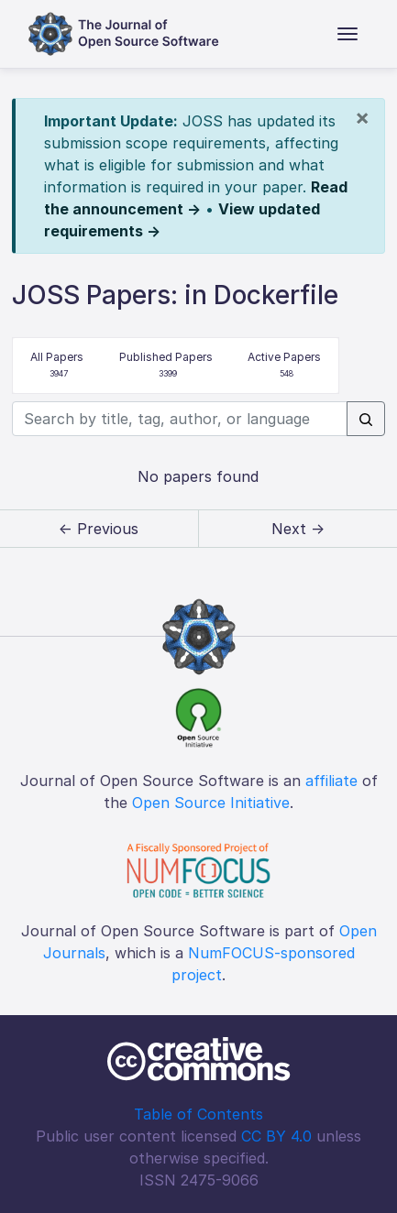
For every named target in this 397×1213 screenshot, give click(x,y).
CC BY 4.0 (276, 1136)
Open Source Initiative (211, 802)
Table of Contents (198, 1114)
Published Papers (166, 366)
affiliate (331, 780)
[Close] (362, 117)
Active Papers (284, 366)
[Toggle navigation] (347, 34)
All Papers (56, 366)
